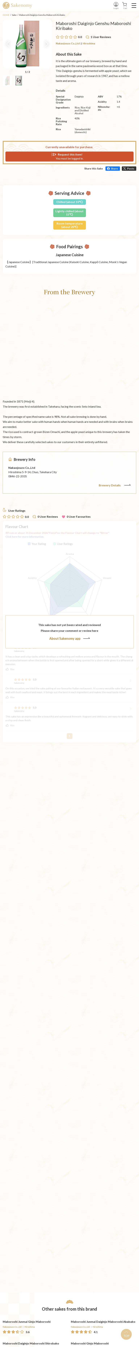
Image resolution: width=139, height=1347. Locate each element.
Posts (130, 168)
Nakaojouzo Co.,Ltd (68, 43)
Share (114, 168)
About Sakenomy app (69, 638)
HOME (6, 15)
